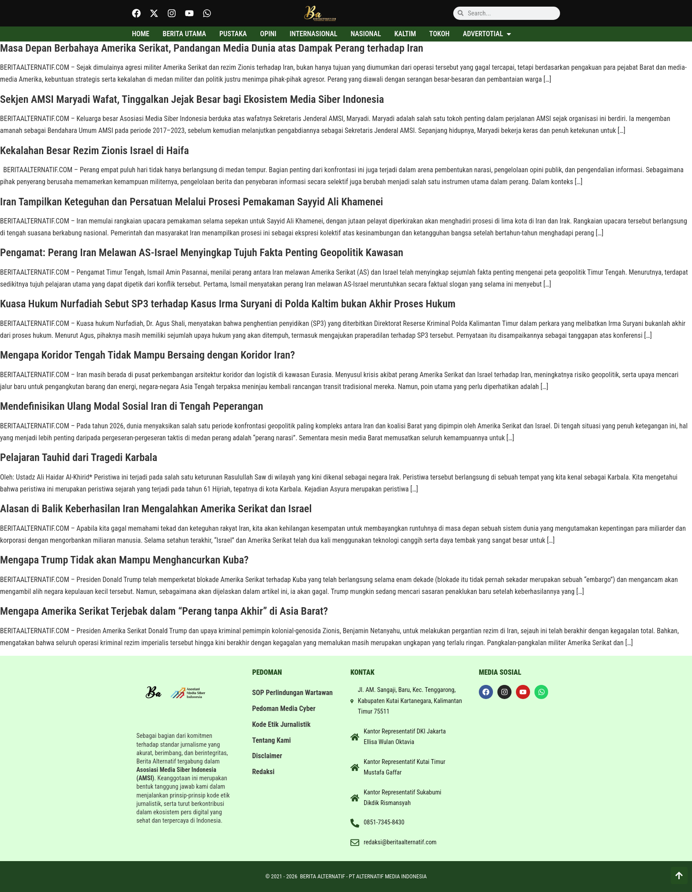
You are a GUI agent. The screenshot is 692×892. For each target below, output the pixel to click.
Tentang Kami (271, 749)
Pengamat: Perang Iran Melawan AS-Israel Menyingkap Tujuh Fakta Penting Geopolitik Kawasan (201, 252)
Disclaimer (267, 765)
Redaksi (263, 781)
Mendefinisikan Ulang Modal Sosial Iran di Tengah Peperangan (131, 406)
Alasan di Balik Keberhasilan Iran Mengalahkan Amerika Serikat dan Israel (156, 509)
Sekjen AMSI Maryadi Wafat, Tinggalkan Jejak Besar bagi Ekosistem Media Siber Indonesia (192, 99)
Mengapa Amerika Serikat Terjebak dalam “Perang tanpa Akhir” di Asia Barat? (164, 611)
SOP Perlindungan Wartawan (278, 697)
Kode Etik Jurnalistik (281, 733)
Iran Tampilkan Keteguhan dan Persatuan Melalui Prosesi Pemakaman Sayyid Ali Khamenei (191, 202)
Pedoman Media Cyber (284, 717)
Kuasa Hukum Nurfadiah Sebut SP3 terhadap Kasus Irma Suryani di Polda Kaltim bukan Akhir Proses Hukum (227, 304)
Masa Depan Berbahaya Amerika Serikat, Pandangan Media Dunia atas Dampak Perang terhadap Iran (211, 48)
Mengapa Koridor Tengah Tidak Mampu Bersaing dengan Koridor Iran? (147, 355)
